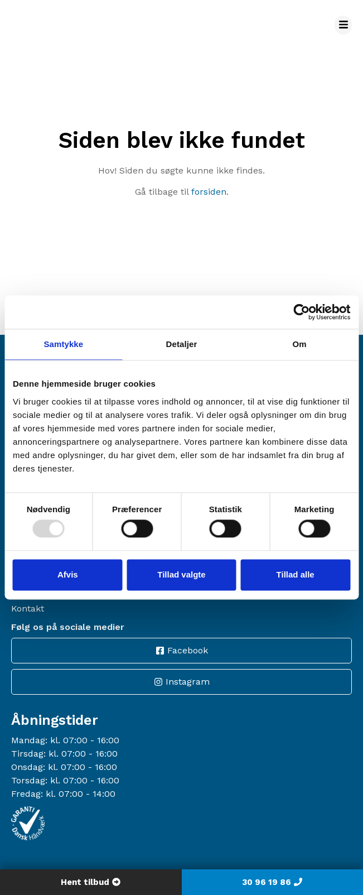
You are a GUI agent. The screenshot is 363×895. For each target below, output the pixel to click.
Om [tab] (300, 344)
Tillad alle (295, 574)
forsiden (208, 191)
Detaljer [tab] (181, 344)
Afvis (67, 574)
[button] (343, 25)
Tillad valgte (181, 574)
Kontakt (27, 608)
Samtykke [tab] (63, 344)
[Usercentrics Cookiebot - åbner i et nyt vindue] (301, 312)
